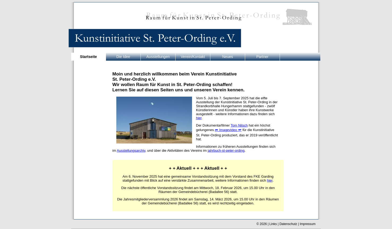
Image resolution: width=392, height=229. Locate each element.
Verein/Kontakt (193, 57)
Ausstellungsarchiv (131, 150)
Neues (227, 57)
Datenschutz (288, 224)
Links (273, 224)
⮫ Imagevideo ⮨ (228, 130)
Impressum (308, 224)
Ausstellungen (158, 57)
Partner (262, 57)
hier (199, 118)
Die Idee (123, 57)
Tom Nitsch (239, 125)
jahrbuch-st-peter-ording (226, 150)
